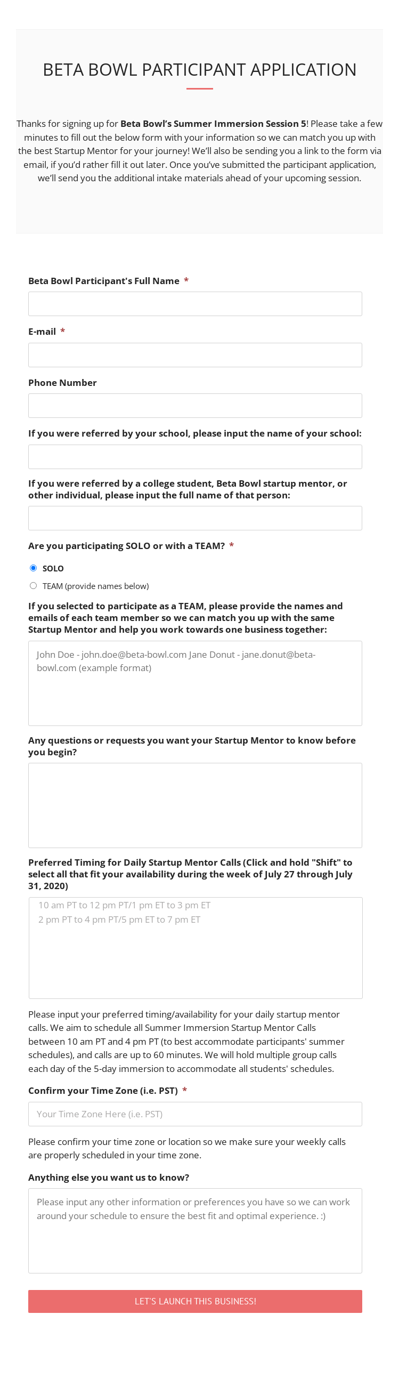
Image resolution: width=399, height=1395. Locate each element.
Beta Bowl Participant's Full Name (108, 281)
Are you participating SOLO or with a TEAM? (131, 546)
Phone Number (62, 383)
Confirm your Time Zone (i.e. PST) (107, 1090)
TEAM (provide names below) (96, 585)
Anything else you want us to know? (108, 1177)
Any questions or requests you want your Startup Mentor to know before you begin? (192, 746)
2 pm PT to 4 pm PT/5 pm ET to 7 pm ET (195, 919)
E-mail (46, 331)
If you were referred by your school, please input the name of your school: (195, 433)
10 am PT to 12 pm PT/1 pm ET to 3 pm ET (195, 905)
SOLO (53, 568)
